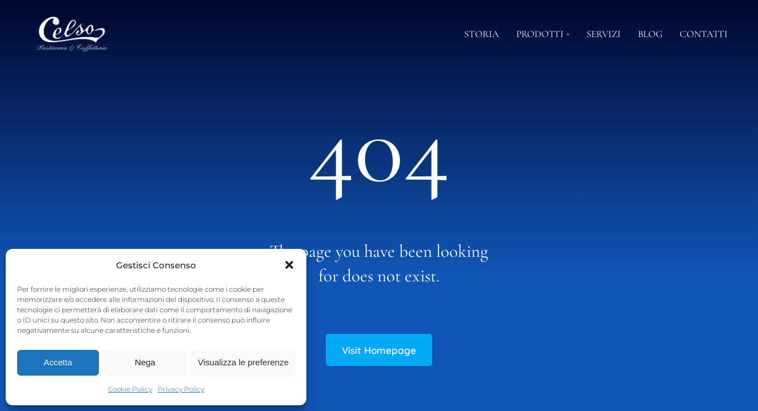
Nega (145, 362)
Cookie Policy (130, 389)
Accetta (57, 362)
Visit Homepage (379, 350)
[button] (289, 265)
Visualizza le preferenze (243, 362)
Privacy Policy (181, 389)
